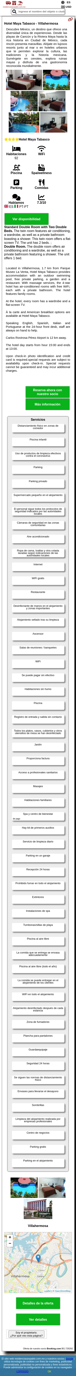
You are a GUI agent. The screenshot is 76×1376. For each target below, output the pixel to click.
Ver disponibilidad (27, 219)
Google (70, 1358)
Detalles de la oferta (38, 1303)
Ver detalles (38, 1319)
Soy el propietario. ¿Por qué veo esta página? (26, 1334)
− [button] (10, 1244)
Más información (47, 404)
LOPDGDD (22, 1371)
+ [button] (10, 1238)
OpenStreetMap (63, 1291)
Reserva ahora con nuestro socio (47, 392)
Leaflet (47, 1291)
